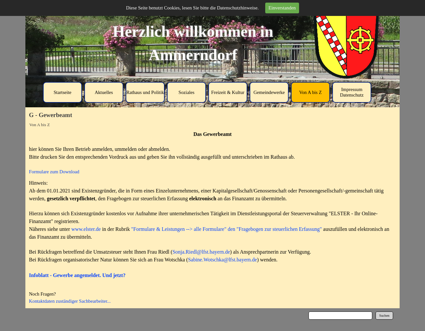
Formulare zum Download (54, 171)
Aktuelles (104, 92)
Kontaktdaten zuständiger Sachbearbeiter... (70, 301)
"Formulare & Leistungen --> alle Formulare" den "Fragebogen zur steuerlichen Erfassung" (226, 229)
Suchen (384, 315)
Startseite (63, 92)
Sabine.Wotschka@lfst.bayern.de (222, 259)
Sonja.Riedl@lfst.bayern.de (201, 252)
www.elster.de (86, 229)
